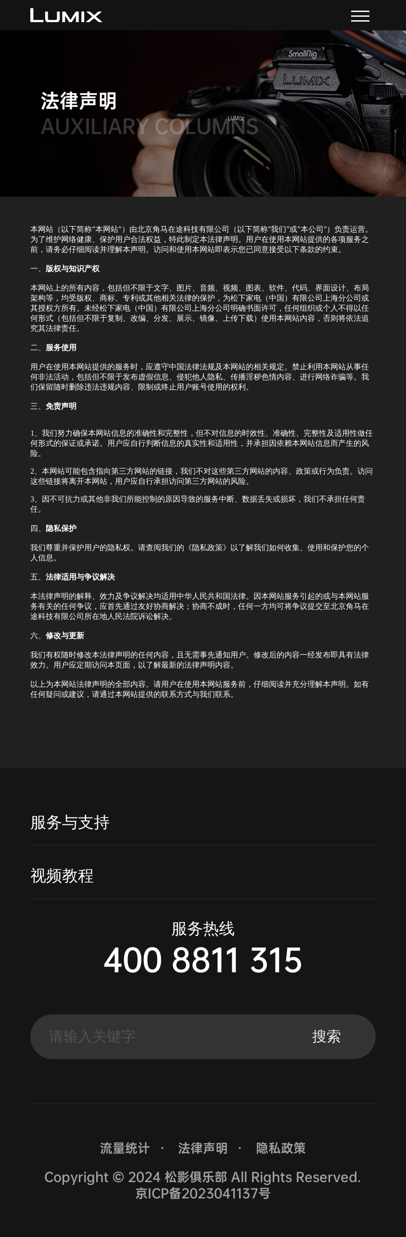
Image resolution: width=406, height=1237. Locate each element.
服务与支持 (70, 822)
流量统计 (125, 1148)
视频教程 (62, 875)
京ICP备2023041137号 (203, 1193)
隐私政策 (281, 1148)
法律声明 (203, 1148)
